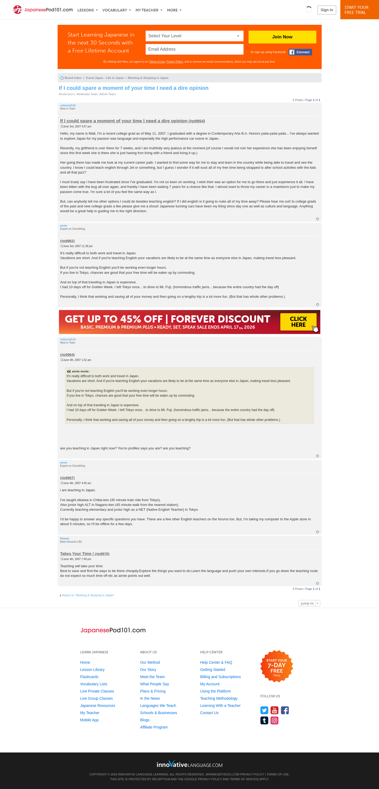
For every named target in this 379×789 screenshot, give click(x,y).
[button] (309, 9)
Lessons (85, 10)
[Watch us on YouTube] (274, 710)
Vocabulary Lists (93, 684)
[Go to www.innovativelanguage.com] (189, 763)
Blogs (144, 720)
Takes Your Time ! (77, 553)
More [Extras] (172, 10)
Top (317, 219)
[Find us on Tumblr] (264, 720)
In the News (150, 698)
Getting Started (212, 669)
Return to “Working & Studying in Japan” (88, 595)
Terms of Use (157, 61)
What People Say (154, 684)
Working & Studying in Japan (148, 77)
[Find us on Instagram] (274, 720)
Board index (73, 77)
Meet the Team (152, 677)
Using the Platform (215, 691)
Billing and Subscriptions (220, 677)
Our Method (150, 662)
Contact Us (209, 713)
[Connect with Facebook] (300, 52)
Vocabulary (114, 10)
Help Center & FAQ (216, 662)
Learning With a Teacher (220, 705)
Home (85, 662)
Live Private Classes (97, 691)
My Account (209, 684)
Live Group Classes (96, 698)
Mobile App (89, 720)
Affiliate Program (153, 727)
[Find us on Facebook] (285, 710)
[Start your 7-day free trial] (276, 666)
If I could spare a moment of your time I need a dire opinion (134, 88)
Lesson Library (92, 669)
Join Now (282, 36)
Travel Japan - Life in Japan (105, 77)
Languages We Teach (158, 705)
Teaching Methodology (218, 698)
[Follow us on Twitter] (264, 710)
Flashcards (89, 677)
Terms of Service (244, 779)
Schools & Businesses (158, 713)
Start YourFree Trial (360, 10)
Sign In (327, 10)
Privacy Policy (174, 61)
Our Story (148, 669)
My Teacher (146, 10)
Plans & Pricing (152, 691)
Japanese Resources (97, 705)
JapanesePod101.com (222, 774)
